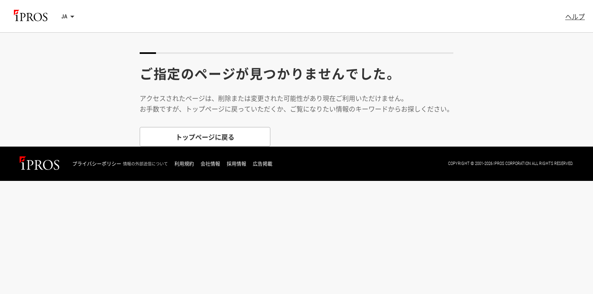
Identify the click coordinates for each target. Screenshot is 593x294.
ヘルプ (575, 16)
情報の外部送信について (145, 163)
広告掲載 (262, 164)
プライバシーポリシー (96, 164)
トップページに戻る (205, 137)
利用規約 (184, 164)
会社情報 (210, 164)
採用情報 (236, 164)
